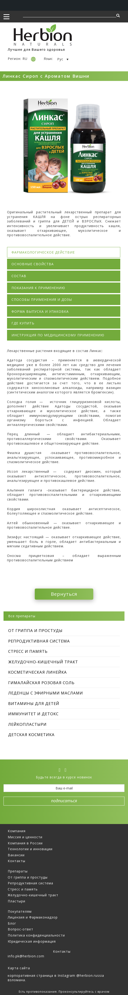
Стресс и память (28, 651)
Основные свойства (32, 264)
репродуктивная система (39, 641)
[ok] (67, 770)
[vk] (61, 770)
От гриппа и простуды (35, 630)
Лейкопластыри (27, 724)
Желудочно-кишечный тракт (43, 662)
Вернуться (64, 594)
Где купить (22, 323)
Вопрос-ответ (20, 929)
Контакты (16, 861)
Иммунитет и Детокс (33, 713)
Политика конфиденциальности (36, 935)
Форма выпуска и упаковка (40, 311)
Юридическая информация (32, 941)
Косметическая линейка (37, 672)
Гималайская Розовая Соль (41, 682)
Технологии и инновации (30, 849)
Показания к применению (38, 288)
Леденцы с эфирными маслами (45, 693)
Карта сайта (19, 968)
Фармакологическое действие (43, 252)
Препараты (18, 871)
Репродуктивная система (30, 883)
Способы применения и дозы (41, 299)
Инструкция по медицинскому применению (57, 335)
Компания (17, 831)
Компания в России (25, 843)
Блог (12, 923)
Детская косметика (31, 734)
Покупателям (20, 911)
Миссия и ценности (25, 837)
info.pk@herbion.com (26, 956)
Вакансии (16, 855)
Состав (18, 276)
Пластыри (16, 901)
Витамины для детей (33, 703)
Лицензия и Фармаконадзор (33, 917)
